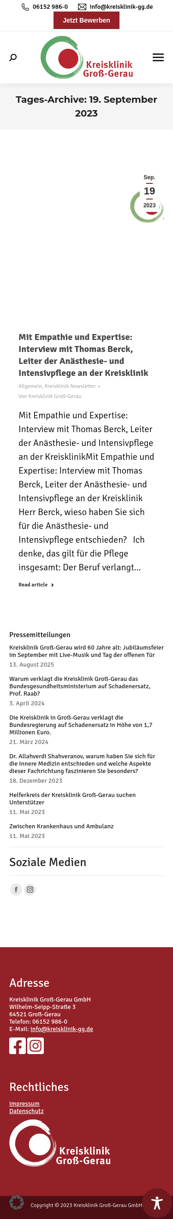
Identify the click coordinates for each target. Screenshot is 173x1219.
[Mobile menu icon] (158, 57)
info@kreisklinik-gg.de (115, 7)
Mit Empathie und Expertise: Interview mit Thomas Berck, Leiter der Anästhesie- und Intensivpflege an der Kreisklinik (83, 355)
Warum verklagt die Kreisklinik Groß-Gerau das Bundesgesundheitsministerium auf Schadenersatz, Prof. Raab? (79, 686)
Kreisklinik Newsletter (70, 386)
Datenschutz (26, 1111)
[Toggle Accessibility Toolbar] (157, 1203)
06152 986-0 (44, 7)
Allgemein (30, 386)
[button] (16, 1202)
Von (50, 396)
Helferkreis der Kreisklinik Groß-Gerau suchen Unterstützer (72, 798)
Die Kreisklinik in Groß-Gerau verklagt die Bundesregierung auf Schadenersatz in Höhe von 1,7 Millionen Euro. (81, 725)
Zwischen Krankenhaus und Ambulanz (61, 826)
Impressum (24, 1104)
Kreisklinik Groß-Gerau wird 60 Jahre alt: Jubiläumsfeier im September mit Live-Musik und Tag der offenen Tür (86, 651)
